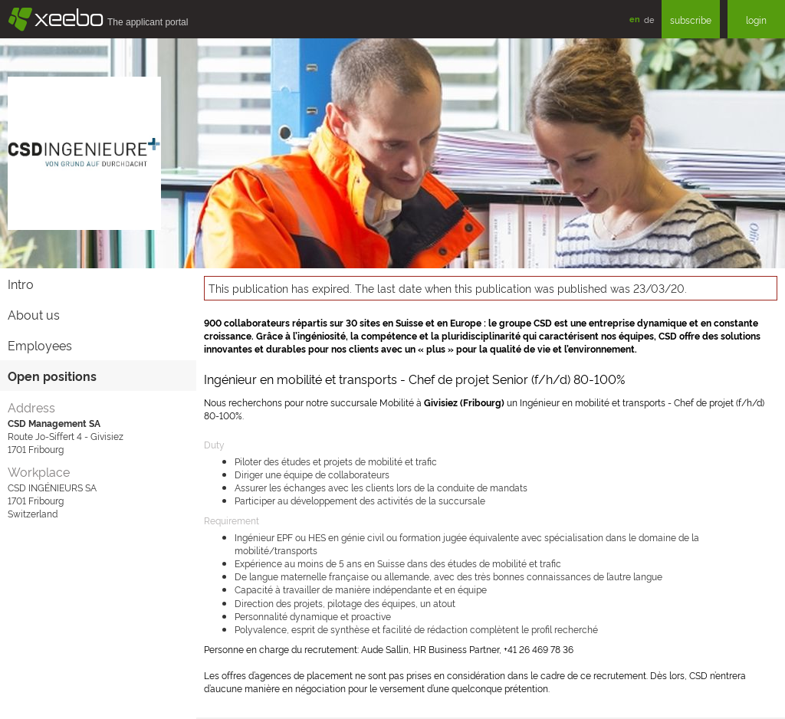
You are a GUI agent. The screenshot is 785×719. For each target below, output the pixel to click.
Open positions (52, 375)
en (634, 19)
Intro (21, 283)
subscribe (690, 19)
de (649, 19)
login (756, 19)
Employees (40, 345)
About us (34, 314)
